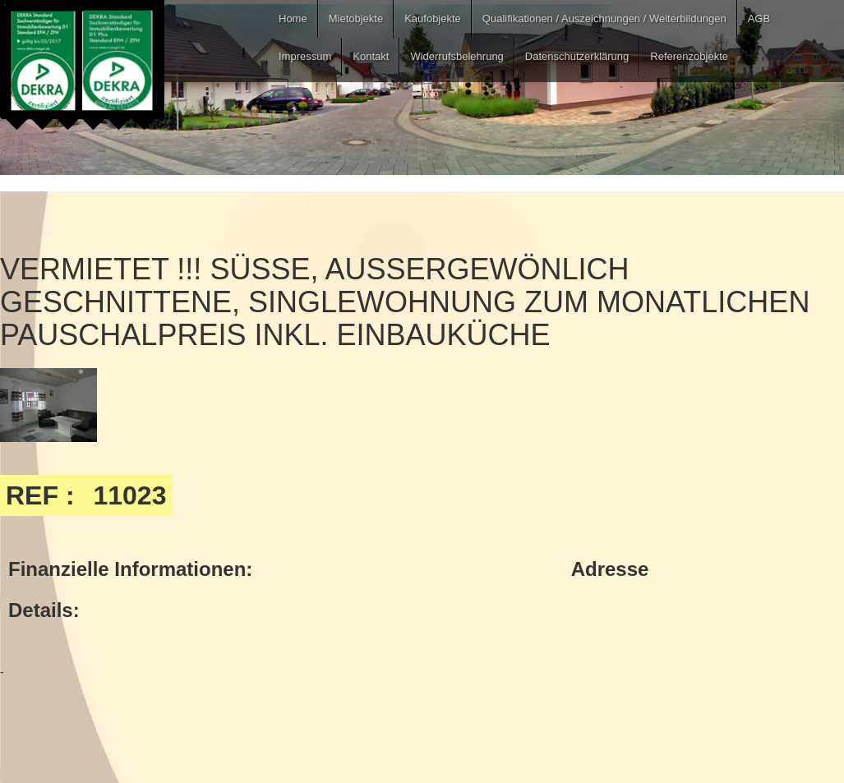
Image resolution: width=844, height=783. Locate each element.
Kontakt (371, 56)
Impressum (305, 56)
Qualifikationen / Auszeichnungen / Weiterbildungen (604, 18)
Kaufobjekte (432, 18)
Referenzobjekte (689, 56)
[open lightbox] (48, 405)
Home (293, 18)
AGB (759, 18)
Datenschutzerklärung (577, 56)
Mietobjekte (356, 18)
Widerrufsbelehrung (456, 56)
